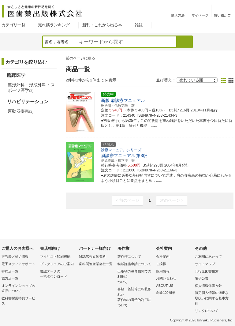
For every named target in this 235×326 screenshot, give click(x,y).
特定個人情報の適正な (212, 298)
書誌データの (58, 274)
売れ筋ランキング (54, 25)
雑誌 (139, 25)
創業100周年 (165, 292)
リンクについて (206, 311)
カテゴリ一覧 (13, 25)
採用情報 (163, 271)
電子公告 (201, 278)
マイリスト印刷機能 (55, 256)
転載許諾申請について (134, 264)
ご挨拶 (161, 264)
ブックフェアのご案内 (57, 264)
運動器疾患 (21, 111)
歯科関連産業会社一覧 (96, 264)
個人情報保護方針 (208, 285)
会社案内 (163, 256)
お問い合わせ (166, 278)
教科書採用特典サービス (18, 300)
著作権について (129, 256)
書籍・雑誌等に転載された (135, 297)
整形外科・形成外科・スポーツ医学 (31, 87)
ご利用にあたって (208, 256)
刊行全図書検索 (206, 271)
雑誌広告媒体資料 (92, 256)
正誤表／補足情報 (15, 256)
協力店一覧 (10, 278)
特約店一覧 (10, 271)
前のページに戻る (80, 58)
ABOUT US (164, 285)
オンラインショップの (19, 289)
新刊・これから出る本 (102, 25)
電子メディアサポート (18, 264)
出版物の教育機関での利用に (135, 277)
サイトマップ (205, 264)
